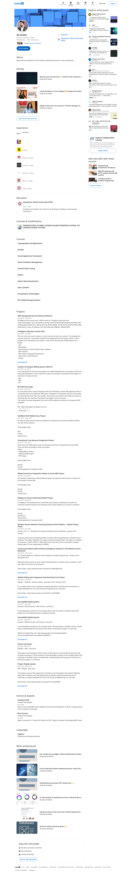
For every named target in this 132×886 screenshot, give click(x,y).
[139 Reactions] (92, 98)
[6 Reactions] (90, 76)
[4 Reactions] (90, 55)
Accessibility (34, 867)
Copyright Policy (88, 867)
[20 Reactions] (91, 117)
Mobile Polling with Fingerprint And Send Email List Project (41, 577)
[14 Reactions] (92, 21)
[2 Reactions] (90, 66)
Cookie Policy (79, 867)
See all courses (96, 185)
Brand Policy (98, 867)
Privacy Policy (52, 867)
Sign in (113, 3)
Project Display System (27, 664)
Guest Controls (107, 867)
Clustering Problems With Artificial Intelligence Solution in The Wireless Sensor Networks (49, 550)
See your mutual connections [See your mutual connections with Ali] (32, 43)
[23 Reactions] (90, 130)
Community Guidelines (21, 870)
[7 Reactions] (90, 44)
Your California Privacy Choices (66, 867)
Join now (102, 3)
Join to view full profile (28, 859)
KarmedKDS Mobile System (28, 617)
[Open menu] (83, 29)
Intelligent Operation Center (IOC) (31, 331)
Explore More (103, 151)
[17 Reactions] (90, 32)
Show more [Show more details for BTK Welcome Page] (23, 410)
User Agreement (43, 867)
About (27, 867)
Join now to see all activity (28, 119)
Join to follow (23, 48)
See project (22, 362)
